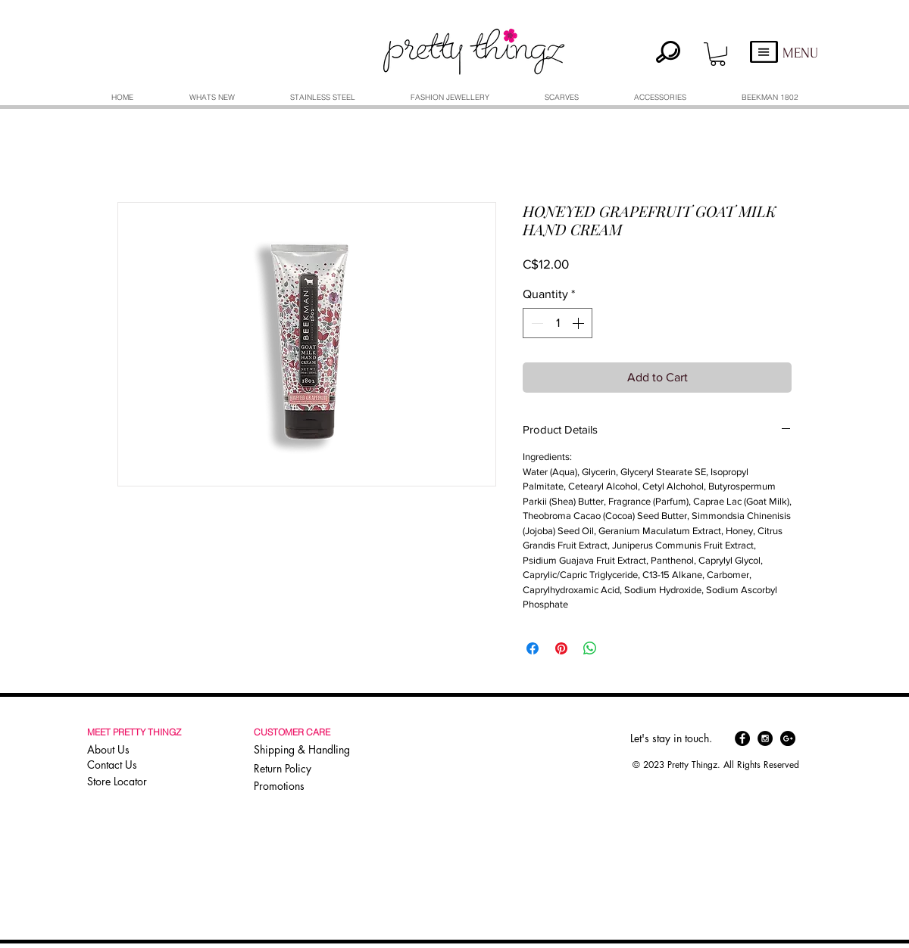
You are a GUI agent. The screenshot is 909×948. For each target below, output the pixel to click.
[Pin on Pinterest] (561, 648)
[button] (718, 54)
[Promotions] (284, 785)
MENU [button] (800, 53)
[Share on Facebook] (532, 648)
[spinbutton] (557, 323)
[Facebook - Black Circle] (742, 738)
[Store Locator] (134, 781)
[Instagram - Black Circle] (765, 738)
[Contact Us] (136, 764)
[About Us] (136, 749)
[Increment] (579, 323)
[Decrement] (535, 323)
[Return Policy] (305, 768)
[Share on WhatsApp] (590, 648)
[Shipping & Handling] (305, 749)
